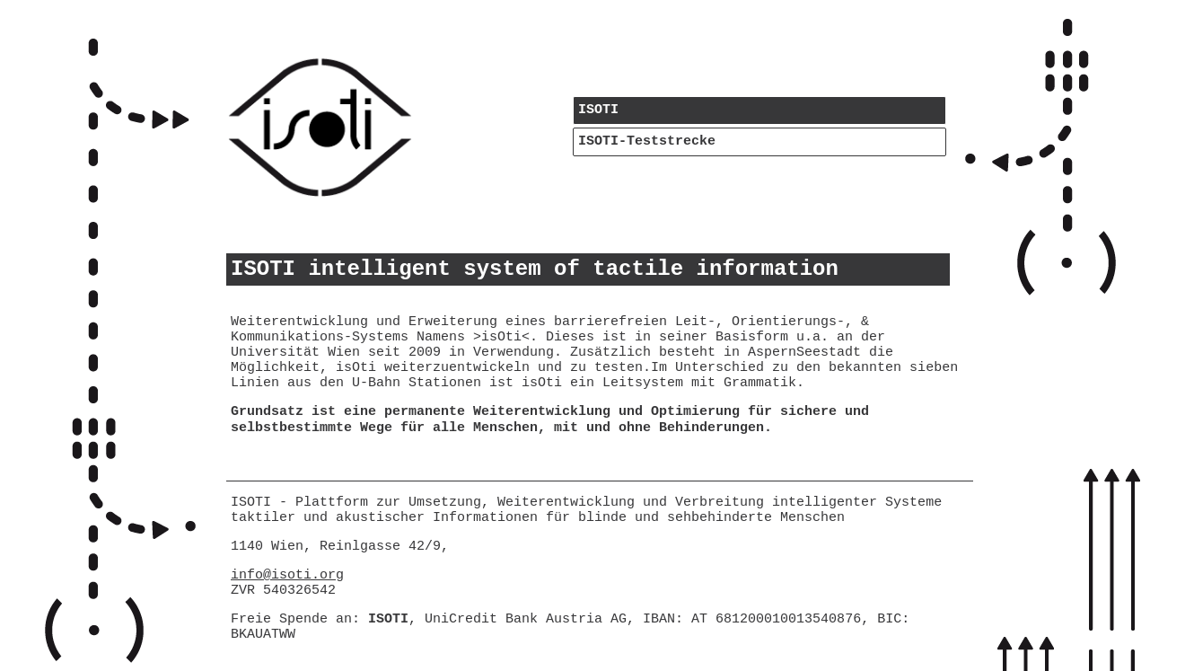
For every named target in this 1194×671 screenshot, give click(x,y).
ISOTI (598, 110)
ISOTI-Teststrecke (647, 141)
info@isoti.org (287, 575)
